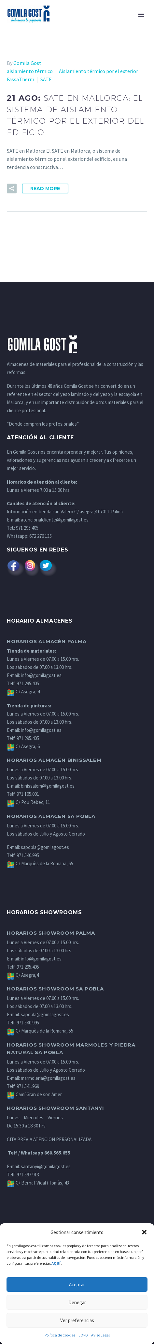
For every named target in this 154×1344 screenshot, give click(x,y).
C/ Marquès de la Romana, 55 (40, 863)
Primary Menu (141, 15)
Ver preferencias (77, 1320)
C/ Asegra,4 (23, 975)
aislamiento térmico (30, 71)
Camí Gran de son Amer (34, 1094)
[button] (144, 1232)
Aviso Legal (100, 1335)
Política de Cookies (60, 1335)
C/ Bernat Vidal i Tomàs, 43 (38, 1183)
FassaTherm (20, 79)
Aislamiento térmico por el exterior (98, 71)
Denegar (77, 1302)
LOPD (83, 1335)
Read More (45, 188)
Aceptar (77, 1284)
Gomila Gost (27, 63)
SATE (46, 79)
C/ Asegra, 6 (23, 746)
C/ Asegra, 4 (23, 691)
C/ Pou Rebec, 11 (28, 802)
